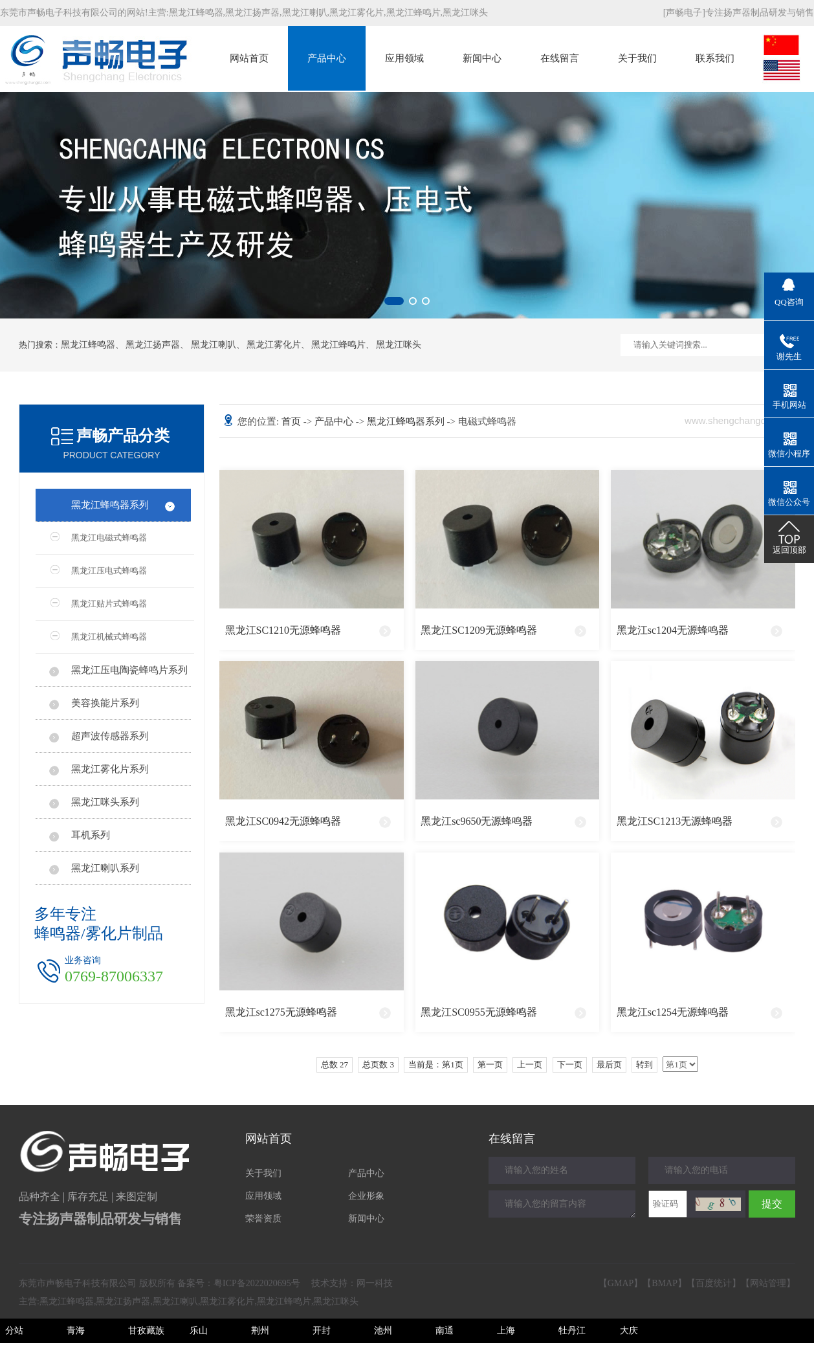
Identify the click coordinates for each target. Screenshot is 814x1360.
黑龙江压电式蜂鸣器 (109, 570)
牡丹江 (572, 1330)
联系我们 (715, 58)
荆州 (260, 1330)
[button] (394, 301)
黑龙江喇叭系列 (105, 868)
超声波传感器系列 (110, 736)
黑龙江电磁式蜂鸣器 (109, 537)
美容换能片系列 (105, 703)
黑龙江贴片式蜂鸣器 (109, 603)
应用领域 (404, 58)
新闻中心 (482, 58)
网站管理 (768, 1283)
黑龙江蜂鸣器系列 (110, 505)
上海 (506, 1330)
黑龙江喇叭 (304, 12)
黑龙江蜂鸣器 (196, 12)
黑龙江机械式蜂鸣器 (109, 636)
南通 (444, 1330)
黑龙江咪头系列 (105, 802)
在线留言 (559, 58)
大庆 (629, 1330)
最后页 (609, 1064)
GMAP (620, 1283)
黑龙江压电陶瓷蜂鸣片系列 (129, 670)
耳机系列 (90, 835)
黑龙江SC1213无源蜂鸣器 (675, 821)
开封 (322, 1330)
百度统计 (714, 1283)
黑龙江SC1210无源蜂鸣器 (283, 630)
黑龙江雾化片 (356, 12)
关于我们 (637, 58)
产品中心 (326, 58)
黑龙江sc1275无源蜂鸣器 (281, 1012)
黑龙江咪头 (465, 12)
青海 (76, 1330)
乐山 (199, 1330)
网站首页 (249, 58)
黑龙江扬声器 (252, 12)
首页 (292, 421)
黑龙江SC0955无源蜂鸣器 (479, 1012)
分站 (14, 1330)
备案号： (238, 1283)
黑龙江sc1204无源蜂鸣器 (673, 630)
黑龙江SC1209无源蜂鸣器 (479, 630)
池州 (383, 1330)
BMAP (664, 1283)
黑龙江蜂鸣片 (413, 12)
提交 (772, 1203)
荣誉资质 (263, 1218)
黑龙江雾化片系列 (110, 769)
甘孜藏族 (146, 1330)
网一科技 (375, 1283)
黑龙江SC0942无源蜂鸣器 (283, 821)
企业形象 (366, 1196)
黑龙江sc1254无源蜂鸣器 (673, 1012)
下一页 (569, 1064)
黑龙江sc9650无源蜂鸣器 (477, 821)
